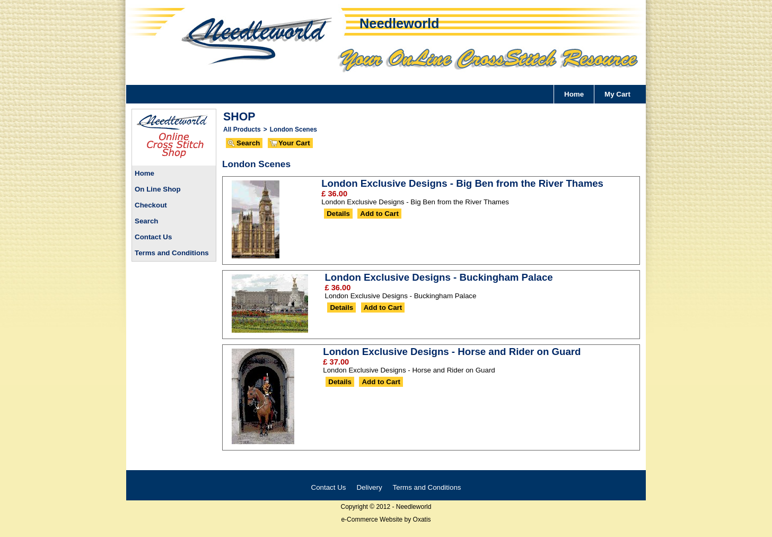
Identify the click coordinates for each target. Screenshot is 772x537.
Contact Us (153, 237)
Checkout (151, 205)
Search (146, 221)
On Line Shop (158, 189)
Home (574, 94)
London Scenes (293, 129)
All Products (242, 129)
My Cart (617, 94)
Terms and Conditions (172, 253)
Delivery (369, 487)
